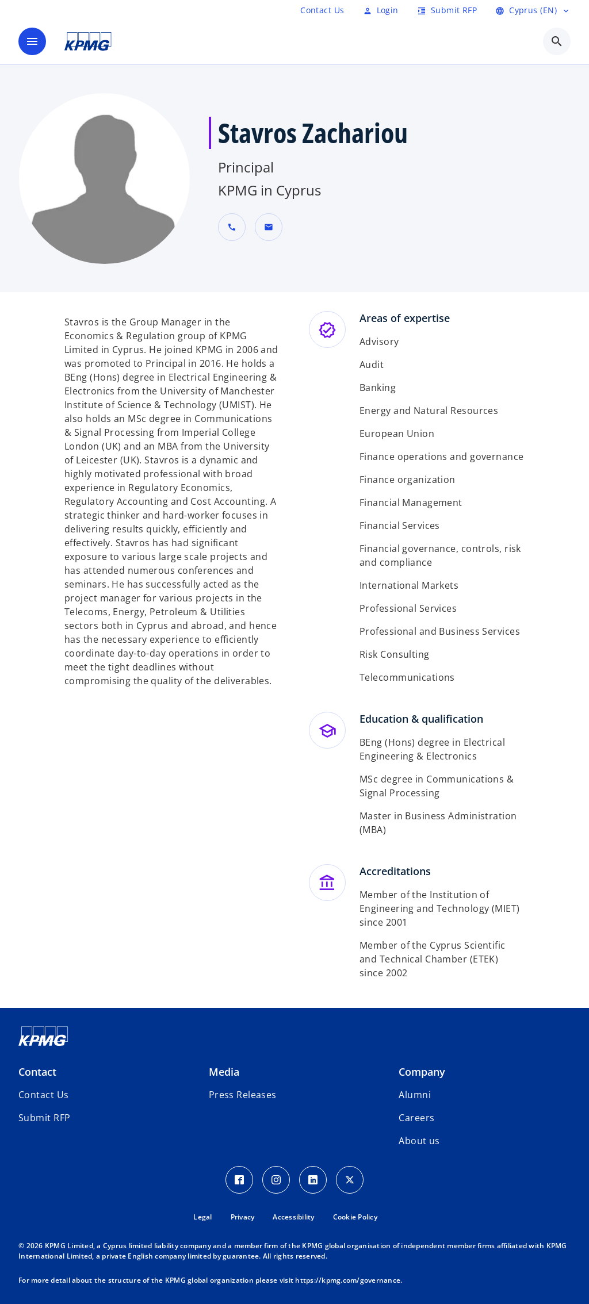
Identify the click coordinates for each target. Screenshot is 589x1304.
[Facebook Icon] (239, 1180)
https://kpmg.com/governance (347, 1280)
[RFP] (322, 10)
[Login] (381, 10)
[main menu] (32, 41)
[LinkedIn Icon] (313, 1180)
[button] (268, 227)
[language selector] (533, 10)
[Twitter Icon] (350, 1180)
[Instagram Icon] (276, 1180)
